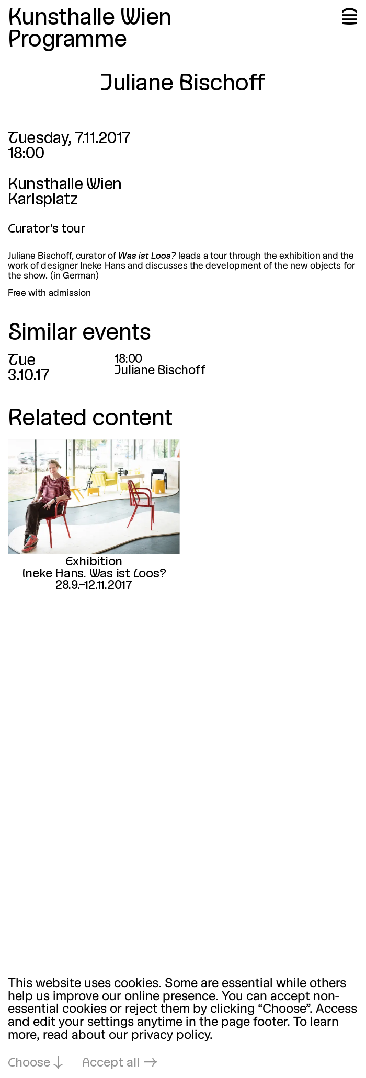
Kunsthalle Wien (89, 18)
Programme (67, 40)
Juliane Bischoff (160, 371)
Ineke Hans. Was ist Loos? (93, 573)
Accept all (111, 1063)
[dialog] (183, 1024)
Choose (29, 1063)
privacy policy (170, 1035)
